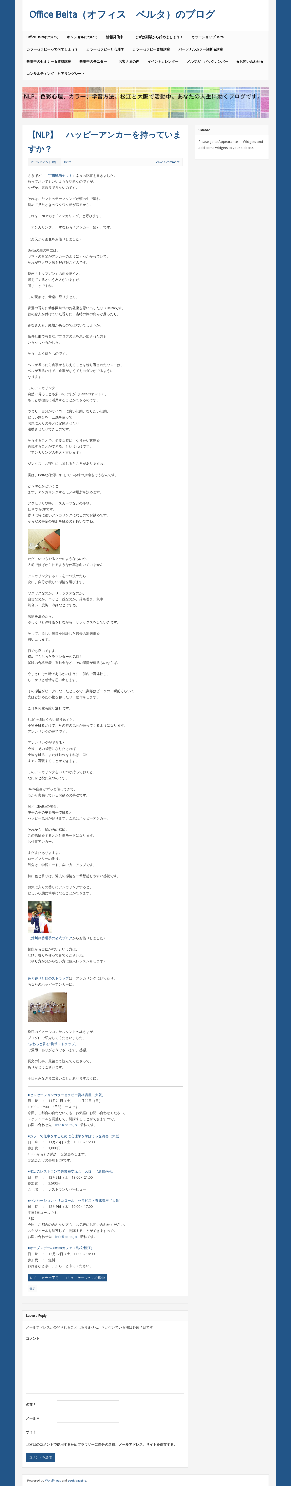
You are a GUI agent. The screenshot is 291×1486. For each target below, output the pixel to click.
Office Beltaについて (42, 37)
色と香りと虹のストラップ (48, 978)
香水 (32, 1288)
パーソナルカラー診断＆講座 (200, 49)
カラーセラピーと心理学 (105, 49)
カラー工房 (50, 1277)
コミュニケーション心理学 (84, 1277)
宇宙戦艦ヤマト (60, 175)
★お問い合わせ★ (250, 61)
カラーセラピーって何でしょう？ (52, 49)
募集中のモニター (94, 61)
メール (32, 1418)
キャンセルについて (82, 37)
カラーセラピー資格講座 (151, 49)
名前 (30, 1404)
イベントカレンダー (163, 61)
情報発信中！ (116, 37)
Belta (67, 162)
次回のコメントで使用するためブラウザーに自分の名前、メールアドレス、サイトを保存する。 (103, 1444)
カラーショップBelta (207, 37)
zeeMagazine (77, 1480)
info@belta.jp (66, 1124)
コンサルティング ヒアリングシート (55, 73)
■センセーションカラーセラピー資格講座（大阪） (66, 1094)
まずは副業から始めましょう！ (159, 37)
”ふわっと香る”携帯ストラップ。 (53, 1043)
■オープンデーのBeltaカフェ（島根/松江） (61, 1247)
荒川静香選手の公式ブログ (51, 938)
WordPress (53, 1480)
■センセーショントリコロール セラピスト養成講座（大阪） (75, 1200)
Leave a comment (167, 162)
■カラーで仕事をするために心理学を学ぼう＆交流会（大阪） (75, 1136)
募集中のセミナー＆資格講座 (48, 61)
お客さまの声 (129, 61)
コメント (33, 1338)
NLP (33, 1277)
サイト (31, 1432)
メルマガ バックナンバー (207, 61)
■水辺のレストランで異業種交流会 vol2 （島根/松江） (72, 1171)
